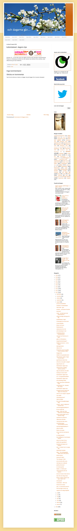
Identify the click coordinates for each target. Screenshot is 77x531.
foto (55, 156)
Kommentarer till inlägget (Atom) (21, 117)
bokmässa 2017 (64, 145)
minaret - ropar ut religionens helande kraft (63, 405)
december (59, 294)
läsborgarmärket (60, 346)
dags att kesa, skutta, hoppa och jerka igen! (63, 357)
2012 (57, 290)
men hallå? (59, 395)
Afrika (68, 135)
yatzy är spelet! (60, 428)
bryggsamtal (59, 353)
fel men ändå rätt (60, 409)
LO (56, 166)
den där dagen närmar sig (62, 488)
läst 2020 (22, 40)
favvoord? (59, 311)
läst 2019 (14, 40)
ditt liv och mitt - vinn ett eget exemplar (65, 209)
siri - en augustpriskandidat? (63, 376)
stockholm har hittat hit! (62, 417)
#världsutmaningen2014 (59, 135)
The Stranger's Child (61, 459)
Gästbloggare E (57, 157)
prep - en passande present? (63, 486)
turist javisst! (59, 480)
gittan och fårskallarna (61, 339)
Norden (56, 170)
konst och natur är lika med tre (63, 473)
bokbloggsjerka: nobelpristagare (65, 246)
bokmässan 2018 (58, 148)
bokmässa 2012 (63, 141)
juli (57, 492)
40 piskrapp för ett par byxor (63, 321)
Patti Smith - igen (60, 307)
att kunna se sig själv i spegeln (63, 361)
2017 (57, 281)
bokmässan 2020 (64, 149)
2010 (57, 506)
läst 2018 (7, 40)
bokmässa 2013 (57, 143)
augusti (58, 302)
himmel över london (61, 484)
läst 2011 (21, 37)
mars (58, 500)
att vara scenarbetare (61, 303)
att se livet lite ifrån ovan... (62, 461)
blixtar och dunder (60, 430)
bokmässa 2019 (57, 147)
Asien (68, 137)
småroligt (60, 175)
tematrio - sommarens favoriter (63, 309)
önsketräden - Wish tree (62, 482)
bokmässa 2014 (66, 143)
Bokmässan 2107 (58, 151)
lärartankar (64, 166)
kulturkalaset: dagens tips (62, 365)
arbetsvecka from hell (61, 329)
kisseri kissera (60, 455)
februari (58, 502)
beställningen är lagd (61, 319)
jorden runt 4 (57, 162)
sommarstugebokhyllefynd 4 (63, 407)
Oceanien (56, 172)
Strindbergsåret (57, 176)
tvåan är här (59, 348)
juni (58, 494)
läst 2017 (64, 37)
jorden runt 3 (65, 160)
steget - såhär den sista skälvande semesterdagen (63, 412)
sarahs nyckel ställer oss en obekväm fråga (63, 415)
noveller (65, 170)
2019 (57, 277)
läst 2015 (50, 37)
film (67, 155)
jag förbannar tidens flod (62, 360)
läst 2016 (57, 37)
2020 (57, 275)
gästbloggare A (63, 156)
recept (64, 173)
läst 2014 (43, 37)
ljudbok (60, 165)
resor (69, 173)
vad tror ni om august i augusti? (63, 393)
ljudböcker (68, 165)
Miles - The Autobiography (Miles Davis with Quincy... (63, 453)
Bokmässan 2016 (65, 147)
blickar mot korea (60, 325)
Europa (59, 155)
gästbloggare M (66, 157)
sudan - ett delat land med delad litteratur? (62, 314)
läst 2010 (14, 37)
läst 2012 (28, 37)
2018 (57, 279)
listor (55, 165)
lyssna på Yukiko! (60, 457)
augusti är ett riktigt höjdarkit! (63, 490)
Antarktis (63, 137)
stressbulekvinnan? (61, 397)
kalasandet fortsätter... (61, 450)
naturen (55, 169)
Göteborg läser (57, 160)
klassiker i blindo (65, 162)
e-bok (68, 153)
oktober (58, 298)
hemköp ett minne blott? (62, 372)
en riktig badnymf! (60, 435)
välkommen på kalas (61, 419)
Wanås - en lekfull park (62, 468)
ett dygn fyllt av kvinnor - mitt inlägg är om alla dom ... (65, 259)
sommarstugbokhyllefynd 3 (62, 426)
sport (67, 175)
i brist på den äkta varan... (62, 421)
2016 (57, 283)
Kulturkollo (64, 163)
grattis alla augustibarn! (62, 442)
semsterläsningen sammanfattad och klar (62, 424)
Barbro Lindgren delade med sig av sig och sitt (63, 478)
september (59, 300)
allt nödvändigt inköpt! (61, 380)
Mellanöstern (57, 168)
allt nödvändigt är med (61, 331)
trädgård (68, 178)
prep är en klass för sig (61, 440)
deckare (61, 153)
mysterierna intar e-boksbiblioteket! (61, 333)
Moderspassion (60, 327)
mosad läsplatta (60, 323)
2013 (57, 288)
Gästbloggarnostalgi (63, 159)
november (59, 296)
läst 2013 (36, 37)
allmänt (58, 137)
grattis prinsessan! (60, 465)
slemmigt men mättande (62, 463)
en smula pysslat (60, 467)
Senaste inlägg (10, 114)
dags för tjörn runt (60, 363)
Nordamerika (63, 169)
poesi (59, 173)
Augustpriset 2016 (61, 138)
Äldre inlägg (46, 114)
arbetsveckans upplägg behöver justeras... (62, 368)
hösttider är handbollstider (62, 305)
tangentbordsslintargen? (62, 341)
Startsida (7, 37)
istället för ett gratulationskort (63, 355)
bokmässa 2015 (59, 144)
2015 (57, 284)
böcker (68, 151)
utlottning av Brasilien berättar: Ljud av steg (66, 233)
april (58, 498)
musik (66, 168)
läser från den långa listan (62, 475)
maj (58, 496)
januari (58, 504)
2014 (57, 286)
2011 (57, 292)
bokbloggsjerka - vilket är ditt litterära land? (65, 221)
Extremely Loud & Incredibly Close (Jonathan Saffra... (63, 350)
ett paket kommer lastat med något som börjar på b (63, 391)
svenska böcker (66, 176)
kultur (12, 66)
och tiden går (66, 172)
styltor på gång (60, 399)
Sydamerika (60, 178)
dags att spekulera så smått (63, 370)
